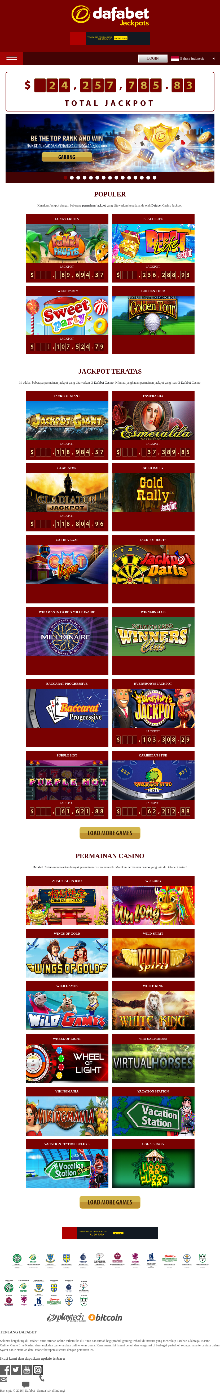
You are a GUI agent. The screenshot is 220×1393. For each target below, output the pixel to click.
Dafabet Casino (103, 382)
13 (142, 178)
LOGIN (153, 58)
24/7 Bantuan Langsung (41, 1386)
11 (129, 178)
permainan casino (138, 867)
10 (123, 178)
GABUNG (66, 158)
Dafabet (156, 205)
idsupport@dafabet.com (19, 1379)
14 (148, 178)
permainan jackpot (94, 205)
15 (154, 178)
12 (135, 178)
